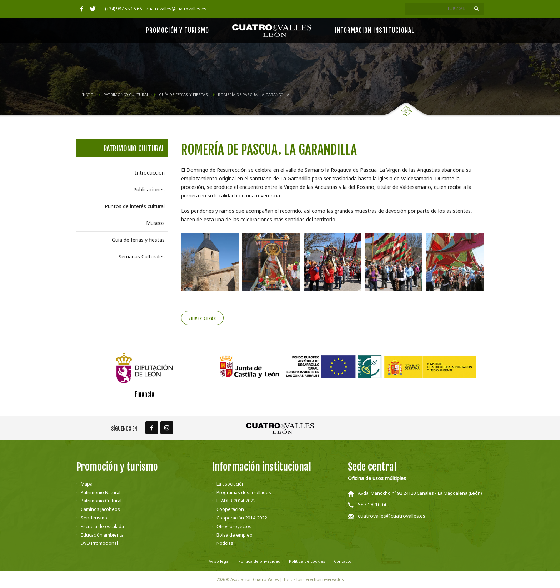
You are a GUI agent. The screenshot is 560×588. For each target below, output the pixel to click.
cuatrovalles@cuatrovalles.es (391, 515)
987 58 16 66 (373, 504)
